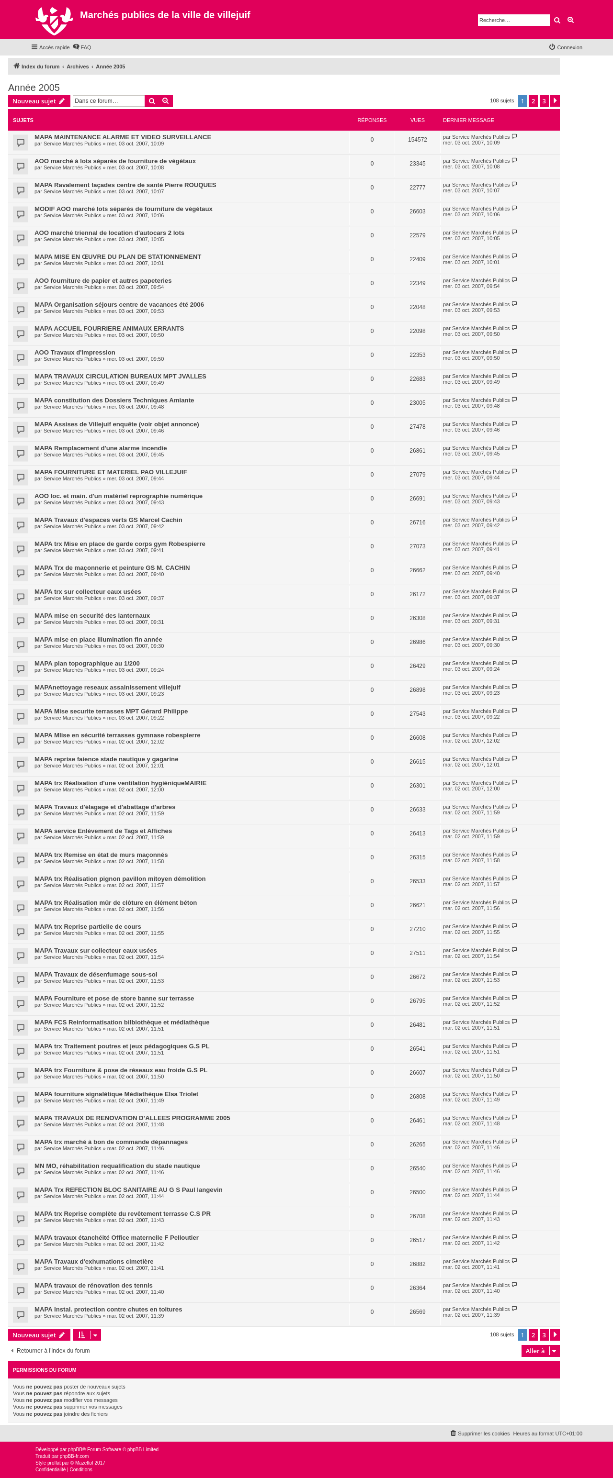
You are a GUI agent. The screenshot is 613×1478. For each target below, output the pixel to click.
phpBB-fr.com (74, 1456)
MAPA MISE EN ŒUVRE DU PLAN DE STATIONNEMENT (117, 256)
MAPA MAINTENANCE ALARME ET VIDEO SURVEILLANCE (122, 137)
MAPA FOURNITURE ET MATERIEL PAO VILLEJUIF (110, 472)
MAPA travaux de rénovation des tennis (93, 1285)
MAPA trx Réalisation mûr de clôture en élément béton (115, 902)
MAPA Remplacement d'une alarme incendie (100, 448)
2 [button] (533, 101)
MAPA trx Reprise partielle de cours (87, 926)
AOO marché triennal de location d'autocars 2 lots (109, 232)
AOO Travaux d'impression (74, 352)
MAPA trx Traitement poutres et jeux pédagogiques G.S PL (122, 1046)
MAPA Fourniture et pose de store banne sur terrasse (114, 998)
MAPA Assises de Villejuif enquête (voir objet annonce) (116, 424)
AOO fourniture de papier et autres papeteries (103, 280)
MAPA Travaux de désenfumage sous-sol (96, 974)
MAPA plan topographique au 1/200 (87, 663)
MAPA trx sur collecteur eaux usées (87, 591)
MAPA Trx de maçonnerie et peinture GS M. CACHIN (112, 567)
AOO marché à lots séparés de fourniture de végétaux (115, 161)
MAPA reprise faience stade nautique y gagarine (106, 759)
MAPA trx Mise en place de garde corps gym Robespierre (119, 543)
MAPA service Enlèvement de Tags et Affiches (103, 830)
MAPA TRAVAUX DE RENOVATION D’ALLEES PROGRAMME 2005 (132, 1118)
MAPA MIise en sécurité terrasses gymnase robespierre (117, 735)
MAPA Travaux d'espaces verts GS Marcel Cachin (108, 519)
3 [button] (544, 101)
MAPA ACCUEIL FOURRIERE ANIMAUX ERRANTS (109, 328)
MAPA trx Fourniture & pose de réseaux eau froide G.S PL (120, 1070)
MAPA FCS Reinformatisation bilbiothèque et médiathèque (122, 1022)
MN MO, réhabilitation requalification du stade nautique (117, 1165)
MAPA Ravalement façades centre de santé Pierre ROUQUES (125, 185)
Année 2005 (34, 87)
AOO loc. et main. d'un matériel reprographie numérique (118, 496)
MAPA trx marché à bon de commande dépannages (111, 1141)
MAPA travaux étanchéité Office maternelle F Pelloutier (116, 1237)
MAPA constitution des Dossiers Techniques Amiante (114, 400)
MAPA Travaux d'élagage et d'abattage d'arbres (105, 807)
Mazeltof (84, 1463)
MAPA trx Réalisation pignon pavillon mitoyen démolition (120, 878)
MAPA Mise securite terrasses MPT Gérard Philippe (111, 711)
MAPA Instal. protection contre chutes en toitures (108, 1309)
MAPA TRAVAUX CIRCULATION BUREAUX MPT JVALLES (120, 376)
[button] (555, 101)
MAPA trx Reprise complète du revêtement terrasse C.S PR (122, 1213)
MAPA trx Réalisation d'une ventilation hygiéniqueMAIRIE (120, 783)
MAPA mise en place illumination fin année (98, 639)
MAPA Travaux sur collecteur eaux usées (95, 950)
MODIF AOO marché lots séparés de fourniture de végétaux (123, 208)
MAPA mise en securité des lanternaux (92, 615)
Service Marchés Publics (72, 143)
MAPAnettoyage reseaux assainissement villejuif (107, 687)
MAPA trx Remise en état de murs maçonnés (101, 854)
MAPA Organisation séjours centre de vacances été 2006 (119, 304)
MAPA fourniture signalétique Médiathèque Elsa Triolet (116, 1094)
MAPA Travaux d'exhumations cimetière (94, 1261)
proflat (54, 1463)
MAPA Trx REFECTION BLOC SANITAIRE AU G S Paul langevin (128, 1189)
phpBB (75, 1449)
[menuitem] (81, 47)
